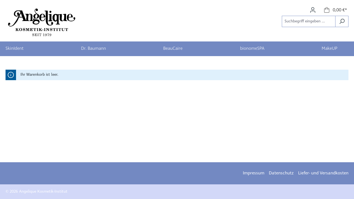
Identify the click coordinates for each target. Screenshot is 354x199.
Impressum (253, 173)
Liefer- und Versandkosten (323, 173)
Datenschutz (281, 173)
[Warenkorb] (335, 10)
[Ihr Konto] (312, 10)
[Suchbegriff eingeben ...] (308, 21)
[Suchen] (341, 21)
